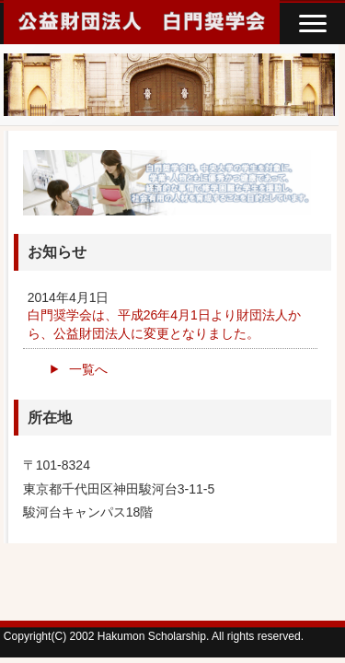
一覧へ (88, 369)
